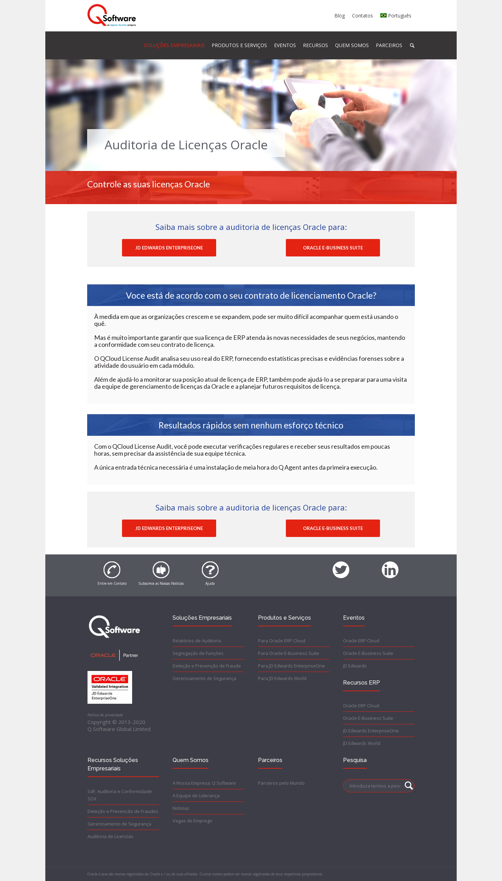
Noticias (181, 808)
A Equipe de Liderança (196, 795)
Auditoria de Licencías (111, 836)
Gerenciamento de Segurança (204, 678)
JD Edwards (355, 666)
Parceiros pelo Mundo (281, 783)
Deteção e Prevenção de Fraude (207, 666)
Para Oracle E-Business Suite (288, 653)
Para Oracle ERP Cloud (281, 640)
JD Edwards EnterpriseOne (371, 730)
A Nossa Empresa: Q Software (204, 783)
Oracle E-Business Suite (368, 653)
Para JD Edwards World (282, 678)
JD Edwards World (361, 743)
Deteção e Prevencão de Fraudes (123, 811)
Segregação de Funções (198, 653)
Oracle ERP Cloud (361, 640)
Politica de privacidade (105, 714)
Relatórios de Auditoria (197, 640)
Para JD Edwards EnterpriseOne (291, 666)
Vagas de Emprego (192, 820)
